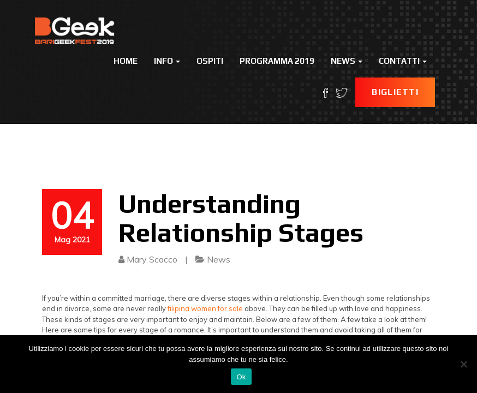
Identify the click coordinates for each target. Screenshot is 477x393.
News (346, 61)
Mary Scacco (152, 259)
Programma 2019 (277, 61)
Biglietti (395, 92)
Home (126, 61)
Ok (241, 377)
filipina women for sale (205, 308)
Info (167, 61)
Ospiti (209, 61)
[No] (463, 364)
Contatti (403, 61)
